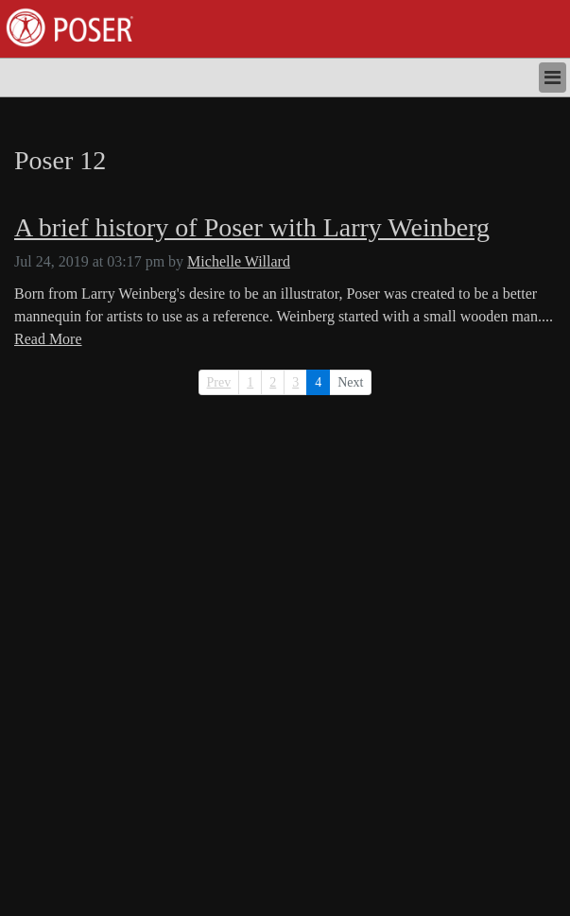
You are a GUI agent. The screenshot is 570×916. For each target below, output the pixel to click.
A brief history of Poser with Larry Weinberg (252, 228)
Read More (48, 339)
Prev (219, 382)
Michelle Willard (238, 261)
